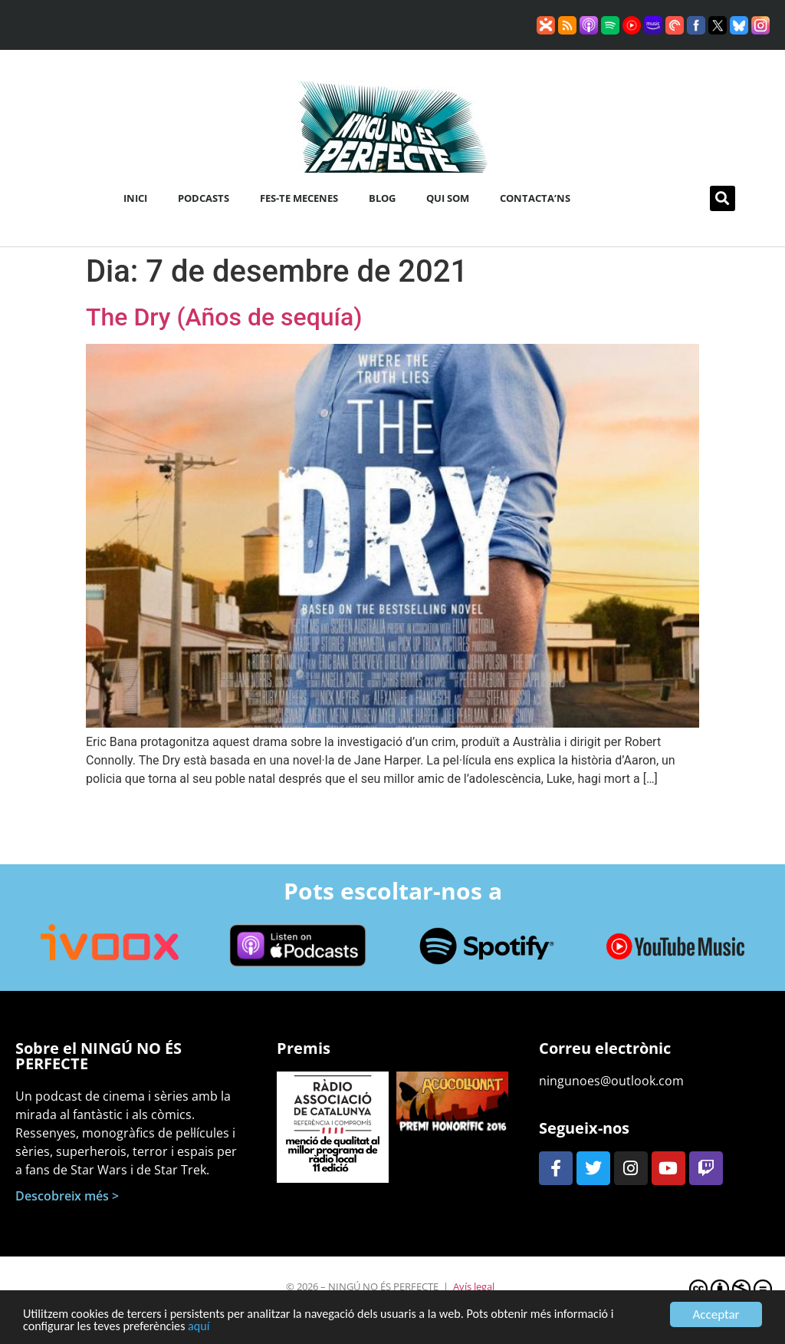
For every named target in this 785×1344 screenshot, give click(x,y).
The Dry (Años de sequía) (224, 317)
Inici (135, 198)
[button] (722, 198)
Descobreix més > (67, 1195)
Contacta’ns (535, 198)
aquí (208, 1331)
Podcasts (203, 198)
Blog (382, 198)
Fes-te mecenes (299, 198)
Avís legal (473, 1286)
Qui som (447, 198)
